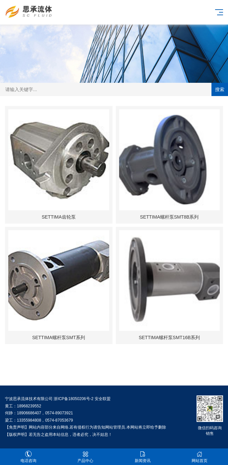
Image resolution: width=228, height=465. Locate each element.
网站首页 (199, 457)
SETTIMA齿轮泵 (59, 217)
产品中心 (85, 457)
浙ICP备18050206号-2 (73, 398)
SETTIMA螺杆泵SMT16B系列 (169, 337)
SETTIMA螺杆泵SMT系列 (58, 337)
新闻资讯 (142, 457)
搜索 (219, 89)
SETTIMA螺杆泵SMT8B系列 (169, 217)
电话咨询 (28, 457)
